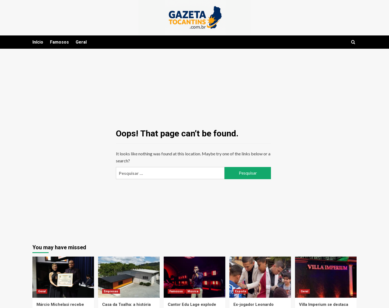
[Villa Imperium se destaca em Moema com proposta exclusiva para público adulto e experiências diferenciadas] (326, 277)
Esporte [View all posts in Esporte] (240, 291)
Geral (81, 42)
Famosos (59, 42)
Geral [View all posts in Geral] (42, 291)
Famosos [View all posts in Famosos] (176, 291)
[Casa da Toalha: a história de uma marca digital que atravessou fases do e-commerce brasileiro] (129, 277)
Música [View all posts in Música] (192, 291)
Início (37, 42)
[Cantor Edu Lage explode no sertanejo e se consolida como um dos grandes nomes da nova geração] (194, 277)
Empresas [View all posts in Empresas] (111, 291)
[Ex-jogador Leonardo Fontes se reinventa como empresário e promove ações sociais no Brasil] (260, 277)
